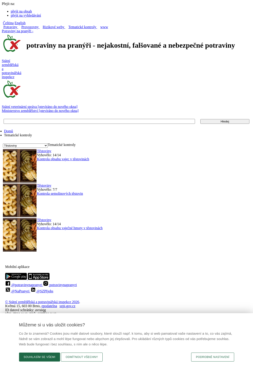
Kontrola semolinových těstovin (60, 193)
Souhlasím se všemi (40, 357)
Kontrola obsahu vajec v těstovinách (63, 159)
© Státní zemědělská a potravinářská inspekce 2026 (42, 302)
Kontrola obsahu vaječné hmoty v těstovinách (70, 228)
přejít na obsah (21, 11)
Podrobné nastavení (212, 357)
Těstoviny (44, 151)
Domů (8, 131)
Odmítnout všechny (82, 357)
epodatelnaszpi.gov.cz (58, 306)
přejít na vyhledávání (26, 15)
